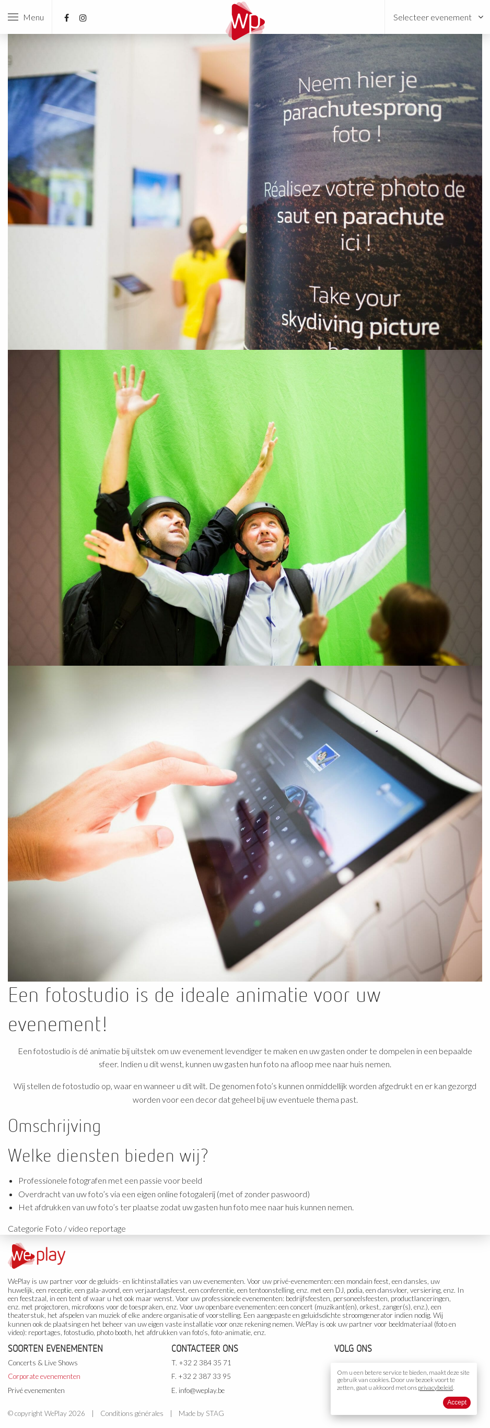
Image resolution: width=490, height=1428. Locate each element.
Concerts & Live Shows (43, 1363)
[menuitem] (437, 17)
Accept (456, 1402)
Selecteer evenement (432, 17)
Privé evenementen (36, 1390)
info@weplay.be (202, 1390)
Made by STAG (201, 1413)
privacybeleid (435, 1387)
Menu (26, 17)
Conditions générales (132, 1413)
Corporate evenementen (44, 1376)
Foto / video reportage (85, 1228)
